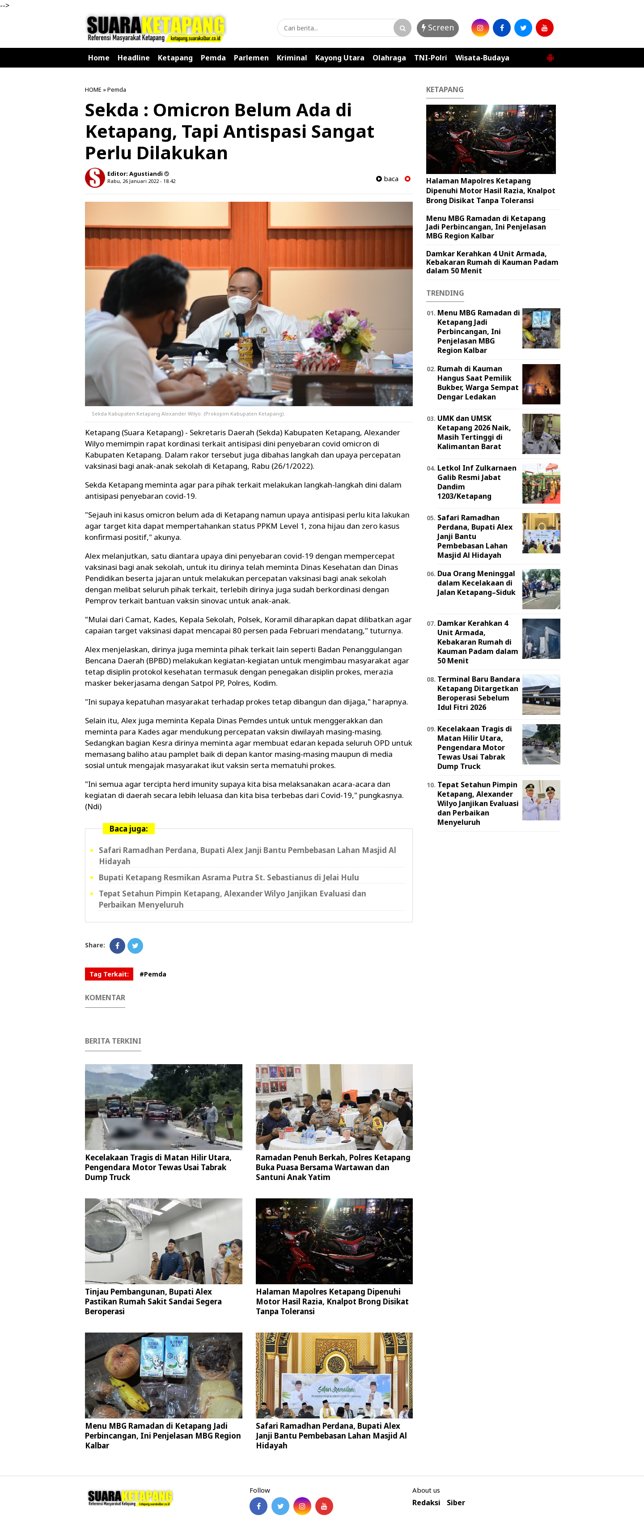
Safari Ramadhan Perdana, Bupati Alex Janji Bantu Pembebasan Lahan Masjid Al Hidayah (331, 1436)
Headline (134, 58)
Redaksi (426, 1502)
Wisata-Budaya (482, 58)
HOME (93, 89)
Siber (456, 1502)
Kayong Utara (339, 58)
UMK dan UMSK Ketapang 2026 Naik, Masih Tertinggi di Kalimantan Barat (474, 432)
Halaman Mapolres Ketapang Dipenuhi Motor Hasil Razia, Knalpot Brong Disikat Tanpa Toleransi (332, 1301)
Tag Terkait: (109, 974)
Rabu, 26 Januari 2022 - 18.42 (141, 181)
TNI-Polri (430, 58)
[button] (550, 54)
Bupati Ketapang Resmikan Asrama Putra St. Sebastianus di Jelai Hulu (229, 877)
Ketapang (175, 58)
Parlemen (251, 58)
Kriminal (292, 58)
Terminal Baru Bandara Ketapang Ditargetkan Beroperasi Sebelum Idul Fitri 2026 (478, 693)
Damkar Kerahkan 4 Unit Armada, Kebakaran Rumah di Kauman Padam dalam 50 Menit (492, 262)
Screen (438, 27)
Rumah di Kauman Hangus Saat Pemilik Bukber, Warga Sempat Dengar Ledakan (478, 382)
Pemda (213, 58)
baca (387, 179)
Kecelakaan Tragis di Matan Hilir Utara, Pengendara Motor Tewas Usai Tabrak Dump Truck (158, 1167)
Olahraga (389, 58)
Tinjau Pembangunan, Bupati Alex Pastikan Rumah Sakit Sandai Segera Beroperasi (153, 1301)
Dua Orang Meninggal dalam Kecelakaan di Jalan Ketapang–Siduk (476, 583)
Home (99, 58)
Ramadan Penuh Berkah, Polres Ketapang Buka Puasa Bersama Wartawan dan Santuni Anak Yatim (333, 1167)
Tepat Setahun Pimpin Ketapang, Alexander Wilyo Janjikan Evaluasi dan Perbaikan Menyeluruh (478, 803)
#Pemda (153, 974)
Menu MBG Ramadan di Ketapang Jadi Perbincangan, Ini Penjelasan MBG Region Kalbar (163, 1436)
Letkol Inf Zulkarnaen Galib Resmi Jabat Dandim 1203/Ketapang (477, 482)
